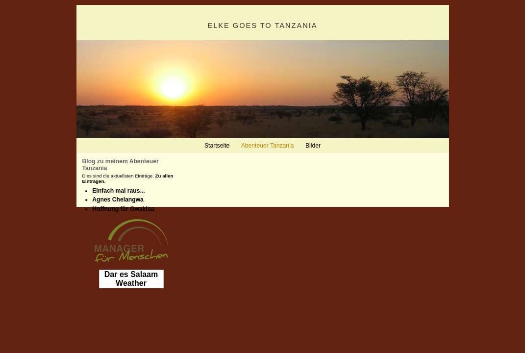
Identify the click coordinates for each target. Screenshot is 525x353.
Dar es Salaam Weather (131, 278)
